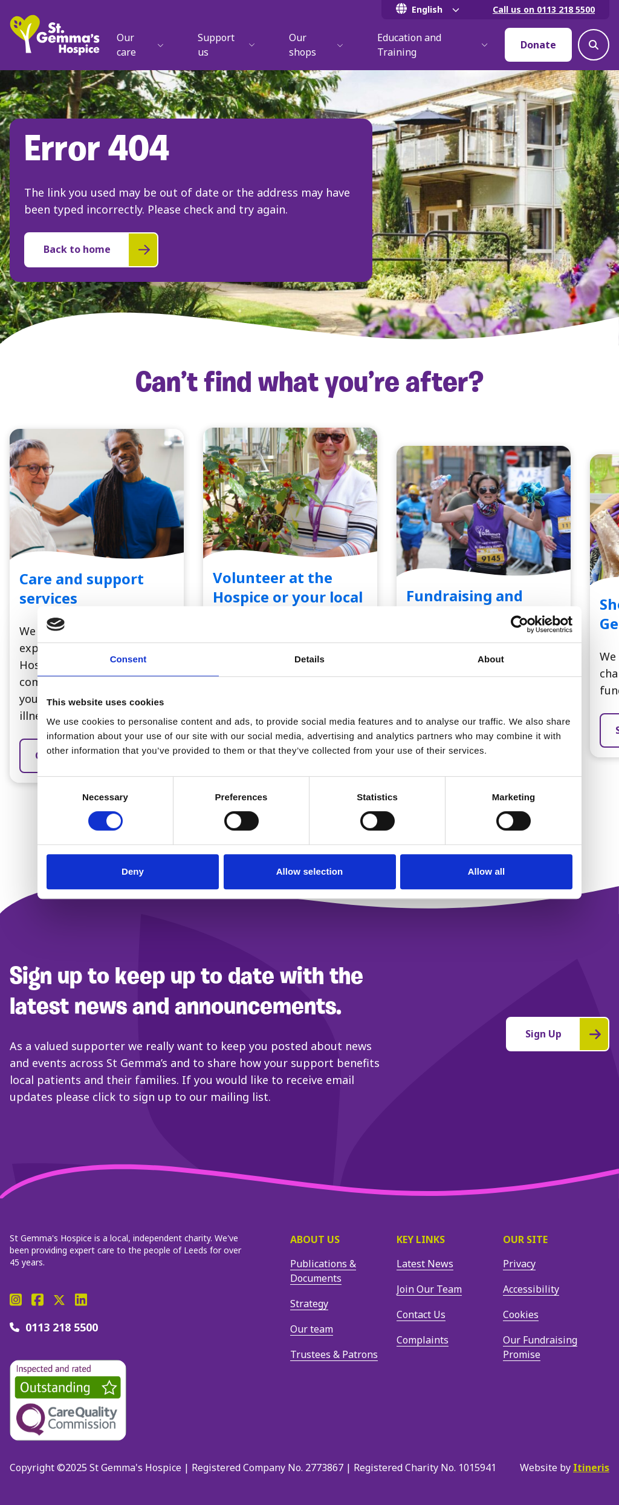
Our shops (316, 45)
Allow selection (309, 871)
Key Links (421, 1239)
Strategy (309, 1303)
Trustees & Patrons (334, 1354)
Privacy (519, 1263)
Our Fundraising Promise (540, 1347)
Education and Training (432, 45)
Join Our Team (429, 1289)
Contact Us (421, 1314)
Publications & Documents (323, 1271)
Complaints (423, 1340)
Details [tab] (309, 659)
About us (315, 1239)
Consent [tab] (128, 659)
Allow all (486, 871)
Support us (226, 45)
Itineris (591, 1467)
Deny (133, 871)
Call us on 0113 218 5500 (544, 9)
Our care (140, 45)
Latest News (425, 1263)
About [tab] (491, 659)
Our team (311, 1329)
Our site (525, 1239)
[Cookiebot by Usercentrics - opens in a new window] (519, 624)
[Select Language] (430, 10)
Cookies (521, 1314)
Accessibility (531, 1289)
